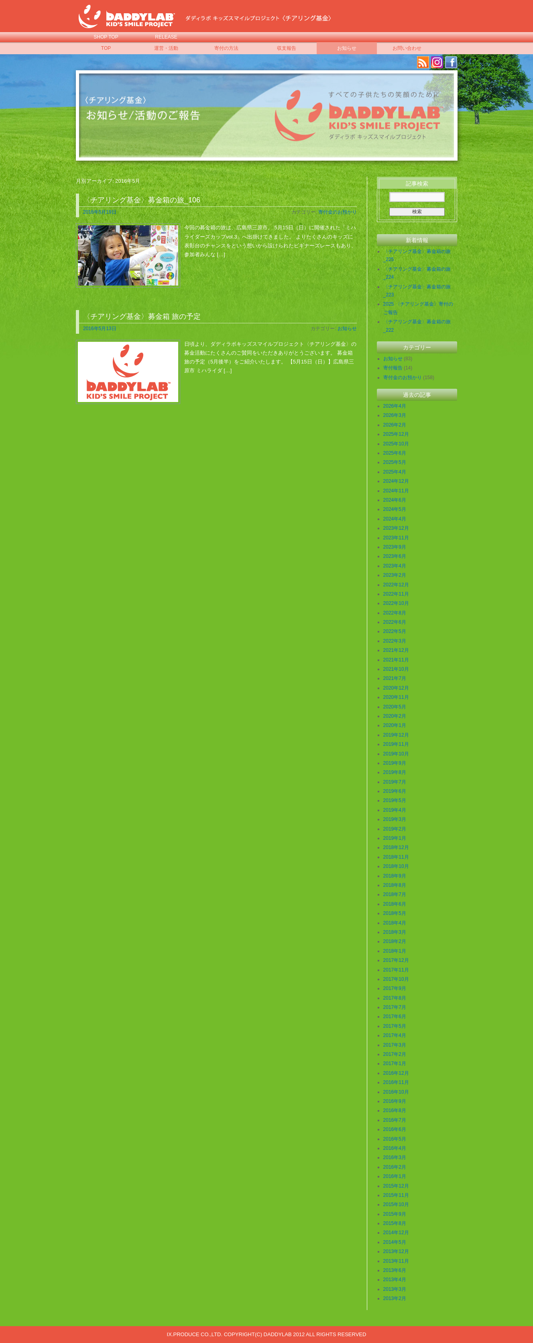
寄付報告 (393, 368)
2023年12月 (396, 528)
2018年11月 (396, 857)
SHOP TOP (106, 37)
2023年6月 (394, 556)
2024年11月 (396, 491)
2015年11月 (396, 1195)
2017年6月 (394, 1016)
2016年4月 (394, 1148)
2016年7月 (394, 1120)
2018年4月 (394, 923)
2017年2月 (394, 1054)
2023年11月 (396, 538)
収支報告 (286, 48)
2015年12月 (396, 1186)
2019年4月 (394, 810)
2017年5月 (394, 1026)
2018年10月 (396, 866)
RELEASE (166, 37)
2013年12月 (396, 1251)
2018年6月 (394, 904)
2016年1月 (394, 1176)
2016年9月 (394, 1101)
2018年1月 (394, 951)
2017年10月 (396, 979)
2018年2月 (394, 941)
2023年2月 (394, 575)
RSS (423, 62)
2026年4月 (394, 406)
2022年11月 (396, 594)
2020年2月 (394, 716)
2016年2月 (394, 1167)
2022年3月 (394, 641)
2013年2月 (394, 1298)
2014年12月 (396, 1232)
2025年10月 (396, 444)
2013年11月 (396, 1261)
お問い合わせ (407, 48)
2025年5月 (394, 462)
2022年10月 (396, 603)
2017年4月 (394, 1035)
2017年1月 (394, 1063)
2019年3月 (394, 819)
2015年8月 (394, 1223)
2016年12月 (396, 1073)
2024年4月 (394, 519)
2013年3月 (394, 1289)
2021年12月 (396, 650)
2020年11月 (396, 697)
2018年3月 (394, 932)
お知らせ (346, 48)
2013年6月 (394, 1270)
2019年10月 (396, 754)
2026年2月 (394, 425)
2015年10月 (396, 1204)
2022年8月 (394, 613)
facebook (451, 62)
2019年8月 (394, 772)
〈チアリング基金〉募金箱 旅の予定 (142, 316)
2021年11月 (396, 660)
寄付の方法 (226, 48)
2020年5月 (394, 707)
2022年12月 (396, 585)
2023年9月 (394, 547)
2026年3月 (394, 415)
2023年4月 (394, 566)
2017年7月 (394, 1007)
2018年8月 (394, 885)
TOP (106, 48)
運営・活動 (166, 48)
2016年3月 (394, 1157)
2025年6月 (394, 453)
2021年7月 (394, 678)
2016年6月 (394, 1129)
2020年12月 (396, 688)
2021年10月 (396, 669)
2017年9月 (394, 988)
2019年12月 (396, 735)
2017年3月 (394, 1045)
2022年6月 (394, 622)
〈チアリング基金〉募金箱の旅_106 (141, 200)
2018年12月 (396, 847)
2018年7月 (394, 894)
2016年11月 (396, 1082)
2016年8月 (394, 1110)
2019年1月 (394, 838)
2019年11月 (396, 744)
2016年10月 (396, 1092)
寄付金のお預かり (337, 212)
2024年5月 (394, 509)
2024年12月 (396, 481)
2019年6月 (394, 791)
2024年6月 (394, 500)
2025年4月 (394, 472)
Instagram (437, 62)
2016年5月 (394, 1139)
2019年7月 (394, 782)
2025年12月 (396, 434)
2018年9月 (394, 876)
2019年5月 (394, 800)
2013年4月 (394, 1279)
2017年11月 (396, 970)
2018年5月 (394, 913)
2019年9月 (394, 763)
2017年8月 (394, 998)
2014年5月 (394, 1242)
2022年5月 (394, 631)
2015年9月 (394, 1214)
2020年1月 (394, 725)
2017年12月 (396, 960)
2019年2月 (394, 829)
